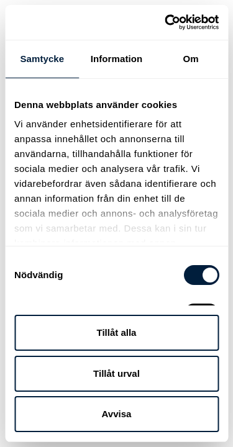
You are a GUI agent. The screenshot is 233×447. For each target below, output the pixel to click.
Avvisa (117, 414)
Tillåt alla (117, 332)
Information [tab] (117, 58)
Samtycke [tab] (42, 58)
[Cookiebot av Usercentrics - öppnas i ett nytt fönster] (166, 22)
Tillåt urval (116, 373)
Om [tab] (191, 58)
